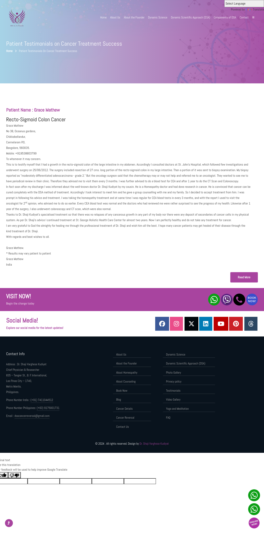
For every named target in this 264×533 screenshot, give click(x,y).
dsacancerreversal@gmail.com (32, 416)
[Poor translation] (14, 475)
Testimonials (173, 390)
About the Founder (134, 17)
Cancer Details (124, 409)
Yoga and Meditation (177, 409)
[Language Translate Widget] (244, 3)
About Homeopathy (126, 372)
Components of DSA (225, 17)
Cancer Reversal (125, 417)
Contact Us (122, 427)
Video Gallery (173, 399)
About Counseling (126, 381)
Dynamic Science (157, 17)
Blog (118, 399)
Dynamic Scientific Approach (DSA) (190, 17)
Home (103, 17)
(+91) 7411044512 (42, 400)
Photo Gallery (173, 372)
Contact (244, 17)
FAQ (168, 417)
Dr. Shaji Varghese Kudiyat (154, 443)
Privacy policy (173, 381)
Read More (244, 277)
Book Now (121, 390)
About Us (115, 17)
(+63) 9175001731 (48, 408)
